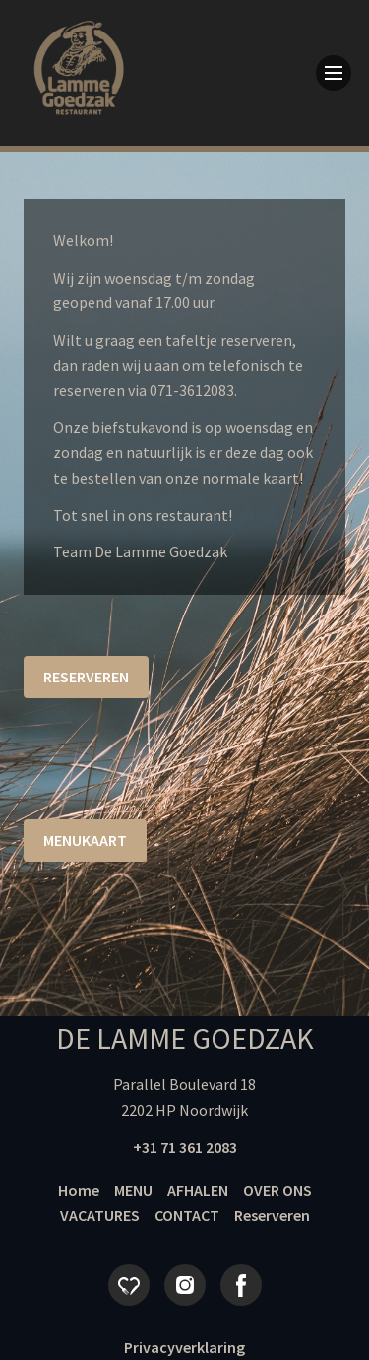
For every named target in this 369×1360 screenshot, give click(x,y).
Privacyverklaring (184, 1347)
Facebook (241, 1285)
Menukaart (85, 840)
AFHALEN (197, 1189)
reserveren (86, 676)
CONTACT (186, 1215)
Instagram (185, 1285)
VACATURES (100, 1215)
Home (78, 1189)
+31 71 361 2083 (185, 1147)
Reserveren (272, 1215)
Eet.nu (129, 1285)
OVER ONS (277, 1189)
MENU (133, 1189)
